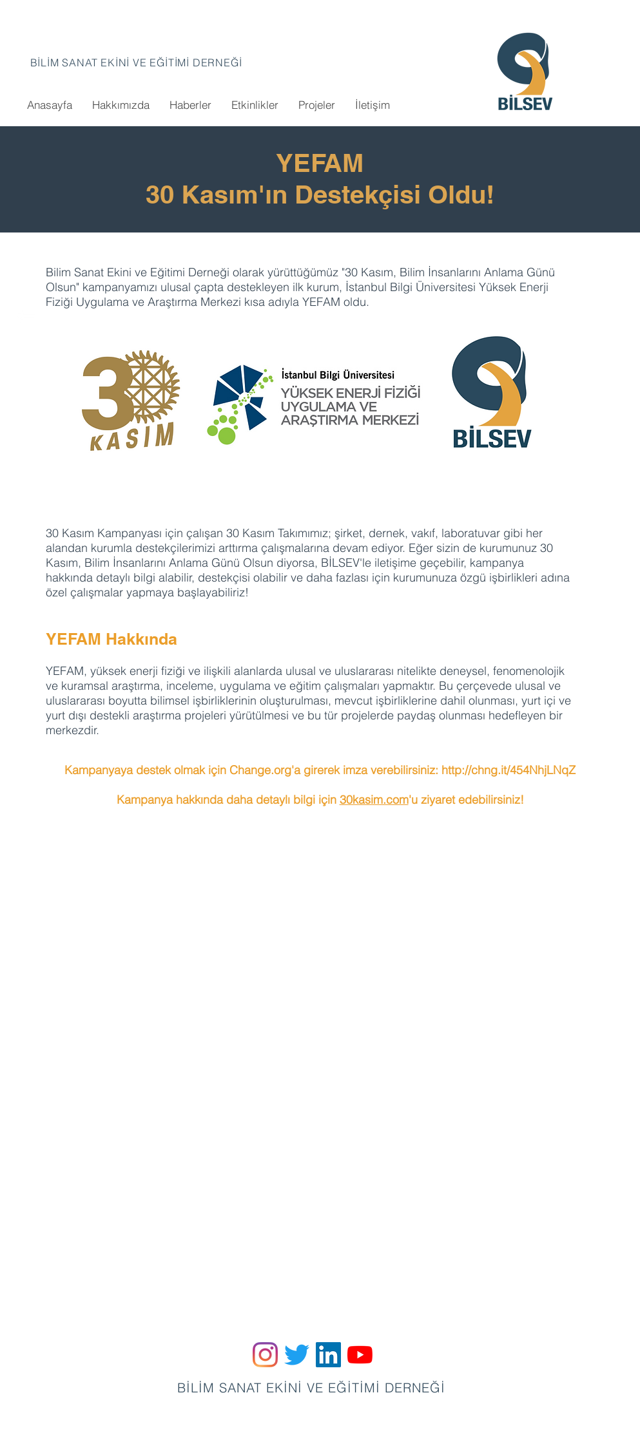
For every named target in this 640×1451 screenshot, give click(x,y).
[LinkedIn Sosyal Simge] (328, 1354)
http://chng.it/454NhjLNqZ (508, 770)
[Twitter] (296, 1354)
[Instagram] (265, 1354)
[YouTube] (360, 1354)
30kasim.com (374, 799)
